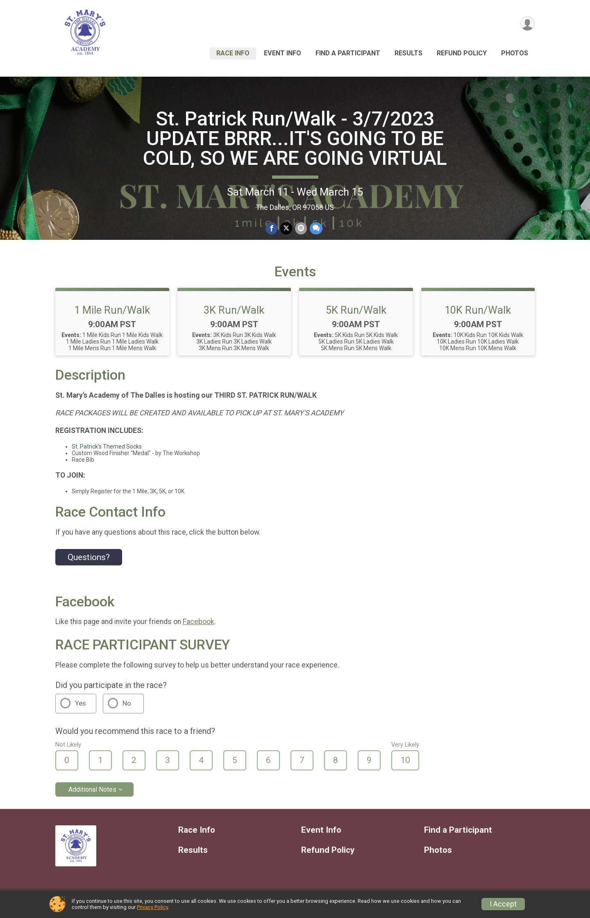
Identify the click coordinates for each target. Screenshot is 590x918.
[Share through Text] (315, 232)
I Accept (503, 904)
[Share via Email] (300, 232)
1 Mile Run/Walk (112, 314)
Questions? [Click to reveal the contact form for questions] (89, 561)
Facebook (198, 625)
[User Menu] (527, 24)
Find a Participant (347, 53)
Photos (514, 53)
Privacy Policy (152, 907)
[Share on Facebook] (272, 232)
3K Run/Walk (234, 314)
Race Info (233, 53)
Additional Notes (92, 793)
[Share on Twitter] (286, 232)
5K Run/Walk (356, 314)
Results (408, 53)
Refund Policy (462, 53)
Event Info (282, 53)
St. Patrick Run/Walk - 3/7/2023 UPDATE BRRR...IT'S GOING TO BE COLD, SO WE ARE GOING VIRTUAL (295, 142)
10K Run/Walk (478, 314)
